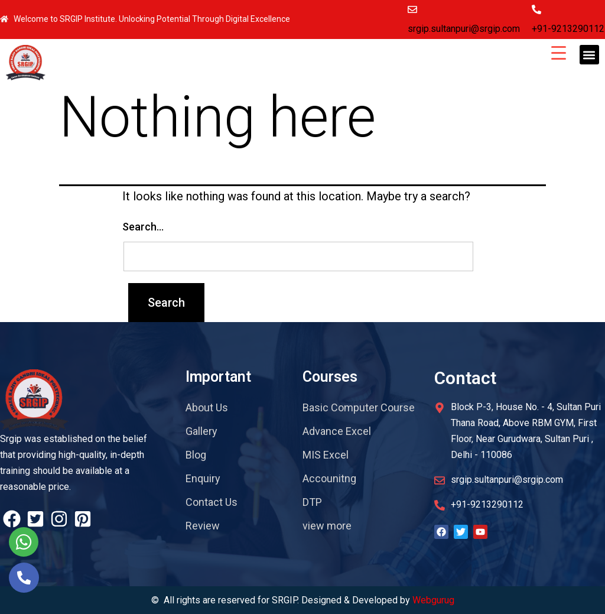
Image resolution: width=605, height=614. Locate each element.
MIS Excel (325, 455)
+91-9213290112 (568, 28)
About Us (207, 407)
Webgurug (433, 600)
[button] (589, 54)
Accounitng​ (329, 478)
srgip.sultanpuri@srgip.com (464, 28)
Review (203, 525)
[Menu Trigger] (558, 52)
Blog (196, 455)
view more (327, 525)
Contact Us (212, 502)
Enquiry (203, 478)
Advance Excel (336, 431)
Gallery (201, 431)
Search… (143, 226)
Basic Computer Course (358, 407)
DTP (312, 502)
